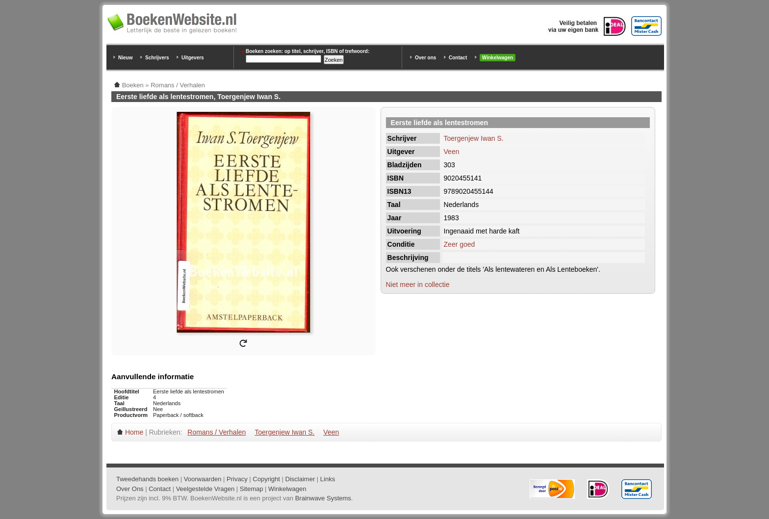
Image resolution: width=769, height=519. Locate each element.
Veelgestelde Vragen (205, 489)
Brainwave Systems (323, 498)
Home (134, 432)
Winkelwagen (497, 57)
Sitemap (251, 489)
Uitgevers (192, 57)
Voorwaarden (203, 479)
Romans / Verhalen (216, 432)
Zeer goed (459, 244)
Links (327, 479)
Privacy (237, 479)
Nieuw (125, 57)
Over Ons (130, 489)
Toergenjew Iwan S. (474, 138)
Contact (458, 57)
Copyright (266, 479)
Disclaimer (300, 479)
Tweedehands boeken (147, 479)
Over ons (425, 57)
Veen (452, 152)
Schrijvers (157, 57)
